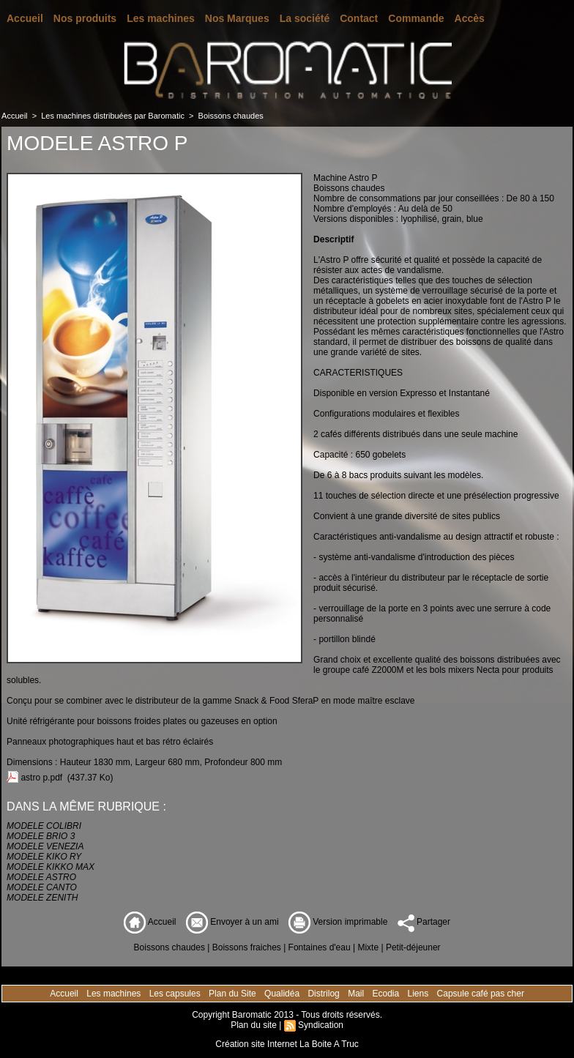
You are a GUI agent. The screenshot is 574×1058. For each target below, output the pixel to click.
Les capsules (176, 993)
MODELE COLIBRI (44, 826)
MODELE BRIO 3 (41, 836)
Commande (416, 18)
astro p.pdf (41, 777)
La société (304, 18)
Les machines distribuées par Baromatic (112, 115)
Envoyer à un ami (232, 922)
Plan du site (254, 1025)
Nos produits (84, 18)
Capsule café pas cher (480, 993)
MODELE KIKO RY (44, 857)
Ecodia (386, 993)
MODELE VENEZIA (45, 846)
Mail (357, 993)
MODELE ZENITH (42, 898)
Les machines (161, 18)
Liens (419, 993)
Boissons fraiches (246, 947)
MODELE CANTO (42, 887)
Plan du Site (233, 993)
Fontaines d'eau (319, 947)
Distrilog (325, 993)
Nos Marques (237, 18)
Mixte (368, 947)
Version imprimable (337, 922)
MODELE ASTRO (41, 877)
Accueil (25, 18)
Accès (470, 18)
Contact (359, 18)
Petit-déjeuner (413, 947)
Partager (424, 922)
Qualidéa (283, 993)
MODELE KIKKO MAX (50, 867)
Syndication (320, 1025)
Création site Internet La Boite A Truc (286, 1044)
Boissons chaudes (231, 115)
